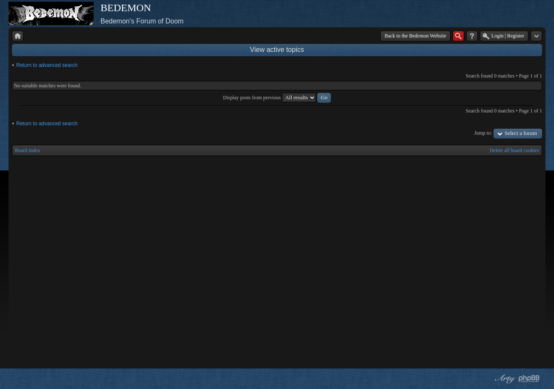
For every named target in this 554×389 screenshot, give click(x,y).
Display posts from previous (277, 98)
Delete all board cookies (514, 150)
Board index (27, 150)
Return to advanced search (47, 65)
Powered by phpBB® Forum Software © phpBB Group (529, 379)
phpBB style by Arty (504, 379)
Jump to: (483, 133)
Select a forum (521, 133)
